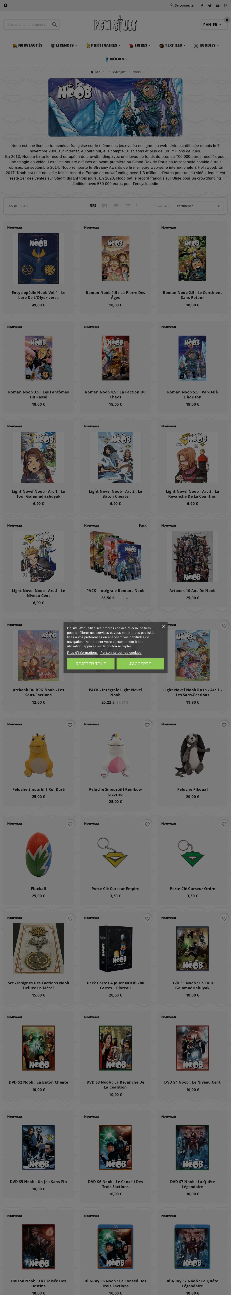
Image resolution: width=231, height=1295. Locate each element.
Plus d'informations (82, 652)
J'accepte (140, 663)
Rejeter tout (91, 663)
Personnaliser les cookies (121, 652)
